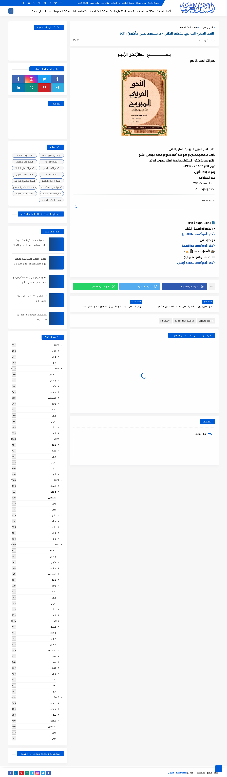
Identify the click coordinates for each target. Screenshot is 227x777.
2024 (56, 368)
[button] (184, 286)
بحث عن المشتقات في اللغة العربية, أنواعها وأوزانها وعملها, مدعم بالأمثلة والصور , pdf (30, 245)
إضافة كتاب (83, 3)
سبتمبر (53, 392)
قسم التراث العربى (24, 174)
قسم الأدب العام (51, 168)
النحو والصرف (207, 27)
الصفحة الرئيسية (154, 3)
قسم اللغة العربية (188, 27)
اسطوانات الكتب (24, 155)
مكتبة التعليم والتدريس (59, 11)
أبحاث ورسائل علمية (51, 155)
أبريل (54, 415)
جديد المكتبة (141, 3)
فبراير (54, 357)
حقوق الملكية (128, 3)
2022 (56, 439)
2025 (56, 345)
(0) (76, 40)
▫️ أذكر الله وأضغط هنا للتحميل (198, 234)
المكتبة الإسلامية (118, 11)
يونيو (54, 445)
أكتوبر (53, 386)
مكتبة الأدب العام (80, 11)
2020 (56, 545)
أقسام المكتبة (164, 11)
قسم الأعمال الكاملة (24, 168)
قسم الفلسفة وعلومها (51, 194)
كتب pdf (165, 321)
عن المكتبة (115, 3)
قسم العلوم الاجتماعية (51, 187)
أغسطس (52, 398)
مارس (53, 351)
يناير (54, 363)
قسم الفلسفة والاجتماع (24, 187)
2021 (56, 480)
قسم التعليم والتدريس (24, 181)
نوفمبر (53, 380)
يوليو (54, 404)
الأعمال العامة (39, 11)
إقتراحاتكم (105, 3)
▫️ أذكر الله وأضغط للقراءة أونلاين (196, 262)
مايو (54, 410)
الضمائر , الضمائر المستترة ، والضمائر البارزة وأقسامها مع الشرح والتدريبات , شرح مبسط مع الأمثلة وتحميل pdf (30, 264)
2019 (56, 621)
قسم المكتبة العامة (51, 200)
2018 (56, 697)
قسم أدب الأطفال (24, 162)
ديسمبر (53, 374)
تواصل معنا (94, 3)
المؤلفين (150, 11)
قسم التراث (51, 174)
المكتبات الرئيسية (136, 11)
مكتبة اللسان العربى (177, 773)
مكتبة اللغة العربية (99, 11)
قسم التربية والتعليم (51, 181)
